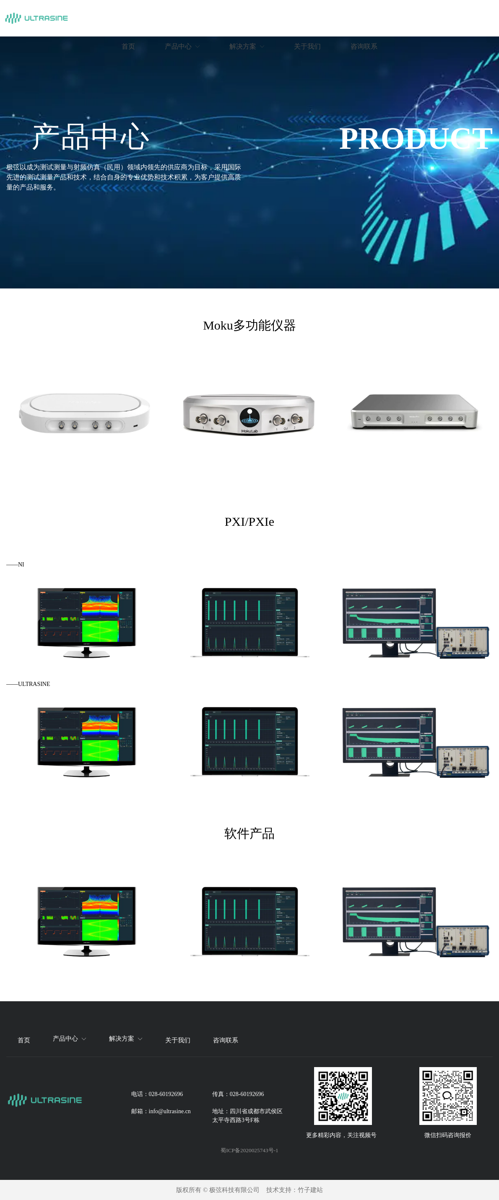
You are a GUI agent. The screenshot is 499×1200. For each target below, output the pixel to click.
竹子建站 (310, 1190)
